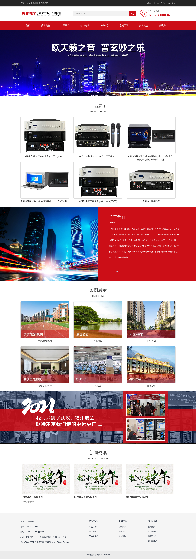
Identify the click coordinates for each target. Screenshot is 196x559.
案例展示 (124, 25)
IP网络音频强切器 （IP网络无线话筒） (98, 156)
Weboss (107, 555)
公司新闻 (122, 527)
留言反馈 (143, 25)
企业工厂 (98, 386)
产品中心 (93, 521)
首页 (28, 25)
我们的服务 (153, 541)
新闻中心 (122, 521)
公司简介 (152, 527)
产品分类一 (93, 527)
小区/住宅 (151, 341)
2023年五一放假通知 (32, 497)
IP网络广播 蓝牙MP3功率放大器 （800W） (45, 156)
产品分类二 (93, 532)
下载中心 (104, 25)
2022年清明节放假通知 (137, 497)
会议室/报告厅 (45, 386)
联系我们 (163, 25)
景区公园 (98, 341)
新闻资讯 (84, 25)
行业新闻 (122, 532)
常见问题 (122, 536)
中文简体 (161, 3)
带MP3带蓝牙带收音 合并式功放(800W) (98, 201)
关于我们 (45, 25)
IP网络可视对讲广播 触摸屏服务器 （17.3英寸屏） (44, 201)
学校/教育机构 (45, 341)
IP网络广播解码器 (151, 201)
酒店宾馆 (151, 386)
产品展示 (65, 25)
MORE (116, 271)
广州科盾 (98, 555)
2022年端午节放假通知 (85, 497)
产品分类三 (93, 536)
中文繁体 (172, 3)
